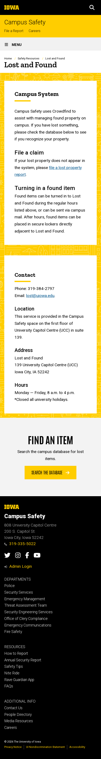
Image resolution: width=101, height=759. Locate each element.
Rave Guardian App (19, 680)
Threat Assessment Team (25, 605)
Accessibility (77, 747)
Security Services (18, 592)
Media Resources (18, 721)
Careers (34, 31)
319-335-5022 (20, 543)
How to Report (16, 653)
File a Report (13, 31)
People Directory (18, 714)
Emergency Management (24, 599)
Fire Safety (13, 632)
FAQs (8, 686)
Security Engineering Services (28, 612)
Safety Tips (13, 666)
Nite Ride (11, 673)
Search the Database (50, 472)
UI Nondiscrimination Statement (45, 747)
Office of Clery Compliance (26, 618)
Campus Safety (25, 22)
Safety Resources (28, 58)
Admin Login (20, 566)
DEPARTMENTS (17, 579)
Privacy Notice (13, 747)
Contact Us (13, 708)
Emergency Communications (27, 625)
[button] (92, 7)
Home (8, 58)
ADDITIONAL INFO (20, 701)
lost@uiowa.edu (40, 295)
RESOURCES (14, 647)
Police (9, 586)
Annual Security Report (22, 660)
